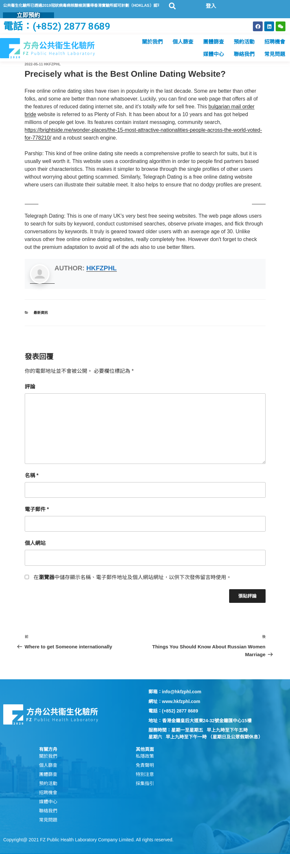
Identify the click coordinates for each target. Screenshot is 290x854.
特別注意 (145, 774)
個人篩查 (183, 42)
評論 (30, 386)
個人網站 (35, 543)
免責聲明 (145, 765)
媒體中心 (213, 54)
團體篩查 (213, 42)
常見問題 (274, 54)
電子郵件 (37, 509)
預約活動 (244, 42)
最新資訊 (41, 313)
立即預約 (28, 15)
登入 (211, 6)
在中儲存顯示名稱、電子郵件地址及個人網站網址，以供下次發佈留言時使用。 (132, 577)
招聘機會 (274, 42)
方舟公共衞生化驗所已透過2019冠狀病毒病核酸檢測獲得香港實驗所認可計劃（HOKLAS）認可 (92, 5)
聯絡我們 (244, 54)
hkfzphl (52, 64)
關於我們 (152, 42)
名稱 (32, 475)
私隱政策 (145, 756)
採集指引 (145, 783)
